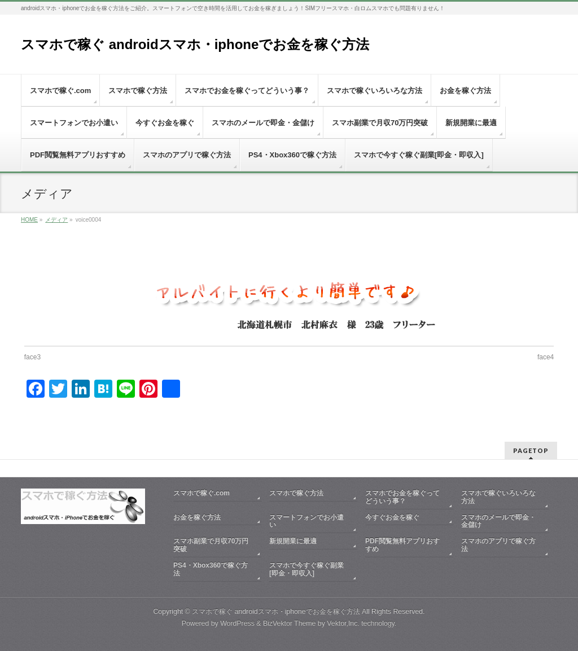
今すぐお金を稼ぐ (392, 516)
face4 (545, 357)
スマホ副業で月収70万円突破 (210, 544)
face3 (32, 357)
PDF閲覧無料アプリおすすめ (402, 544)
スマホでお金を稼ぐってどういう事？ (402, 496)
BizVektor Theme (289, 622)
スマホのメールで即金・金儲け (498, 520)
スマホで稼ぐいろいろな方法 (498, 496)
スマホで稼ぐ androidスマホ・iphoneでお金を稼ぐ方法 (195, 44)
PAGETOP (531, 449)
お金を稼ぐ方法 (197, 516)
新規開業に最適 (293, 540)
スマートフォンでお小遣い (306, 520)
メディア (56, 220)
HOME (29, 220)
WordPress (237, 622)
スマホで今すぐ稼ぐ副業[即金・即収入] (306, 568)
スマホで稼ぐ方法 (296, 492)
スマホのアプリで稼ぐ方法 (498, 544)
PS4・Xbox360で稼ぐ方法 (210, 568)
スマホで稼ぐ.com (201, 492)
